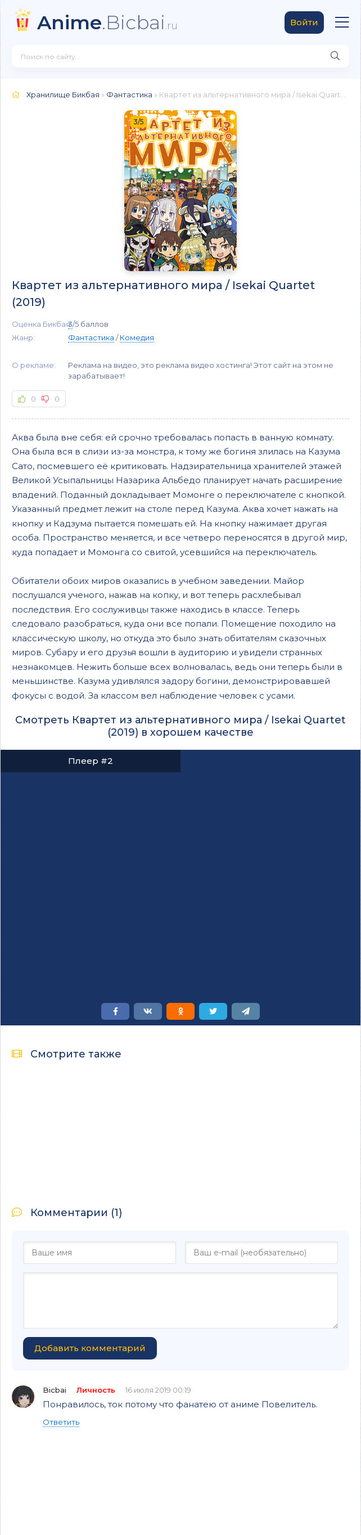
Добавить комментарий (90, 1348)
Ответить (61, 1421)
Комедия (137, 337)
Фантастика (91, 337)
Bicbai (54, 1389)
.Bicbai (107, 22)
